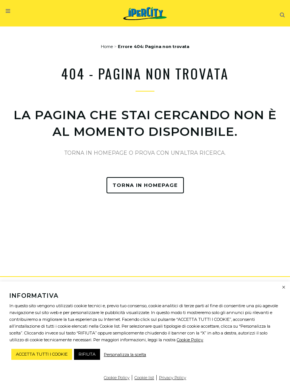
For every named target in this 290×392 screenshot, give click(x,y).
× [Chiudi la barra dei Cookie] (283, 287)
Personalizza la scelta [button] (125, 354)
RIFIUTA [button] (87, 354)
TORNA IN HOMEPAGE (145, 185)
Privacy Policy (172, 377)
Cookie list (144, 377)
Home (107, 46)
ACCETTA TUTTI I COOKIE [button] (42, 354)
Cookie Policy (190, 339)
